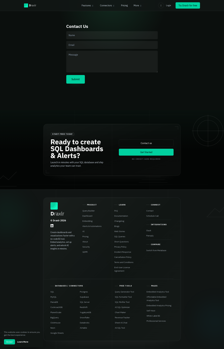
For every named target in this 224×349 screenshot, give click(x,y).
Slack (148, 230)
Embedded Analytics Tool (158, 291)
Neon (52, 328)
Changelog (119, 221)
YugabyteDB (85, 312)
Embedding (87, 221)
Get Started (146, 152)
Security (86, 247)
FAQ (116, 210)
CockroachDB (56, 307)
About (85, 241)
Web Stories (119, 231)
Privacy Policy (120, 247)
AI (83, 231)
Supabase (84, 297)
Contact (149, 210)
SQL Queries (119, 236)
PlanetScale (55, 312)
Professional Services (156, 321)
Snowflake (84, 317)
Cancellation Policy (122, 257)
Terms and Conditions (123, 262)
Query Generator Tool (124, 291)
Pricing (124, 5)
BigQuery (54, 317)
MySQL (53, 297)
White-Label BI (153, 316)
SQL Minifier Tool (122, 302)
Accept (9, 342)
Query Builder (88, 210)
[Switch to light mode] (161, 5)
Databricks (84, 322)
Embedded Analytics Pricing (159, 305)
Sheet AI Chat (121, 322)
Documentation (121, 216)
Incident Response (122, 252)
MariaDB (54, 302)
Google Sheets (57, 333)
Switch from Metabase (156, 250)
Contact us (146, 143)
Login (168, 5)
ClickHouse (55, 322)
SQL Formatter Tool (123, 297)
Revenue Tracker (122, 317)
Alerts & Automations (92, 226)
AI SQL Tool (120, 328)
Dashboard (87, 216)
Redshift (83, 307)
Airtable (83, 328)
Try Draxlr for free (187, 5)
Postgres (84, 291)
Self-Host (151, 310)
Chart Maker (120, 312)
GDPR (85, 252)
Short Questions (121, 241)
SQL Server (85, 302)
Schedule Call (152, 216)
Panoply (150, 235)
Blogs (116, 226)
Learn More (22, 342)
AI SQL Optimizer (122, 307)
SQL (52, 291)
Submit (75, 79)
